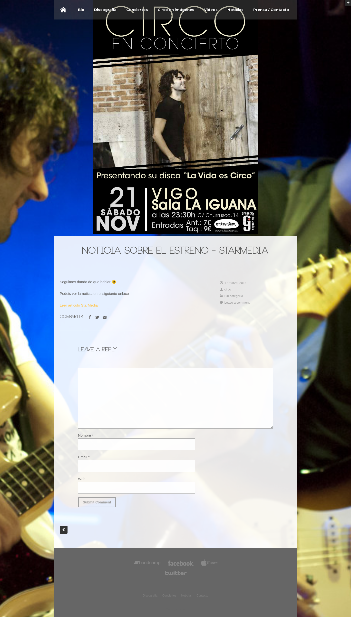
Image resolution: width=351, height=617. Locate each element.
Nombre (85, 435)
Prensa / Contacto (271, 9)
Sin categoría (233, 296)
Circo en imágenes (176, 9)
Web (82, 479)
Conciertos (137, 9)
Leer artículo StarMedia (79, 305)
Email (84, 457)
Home (63, 9)
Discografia (105, 9)
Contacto (202, 595)
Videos (211, 9)
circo (227, 289)
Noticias (235, 9)
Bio (81, 9)
